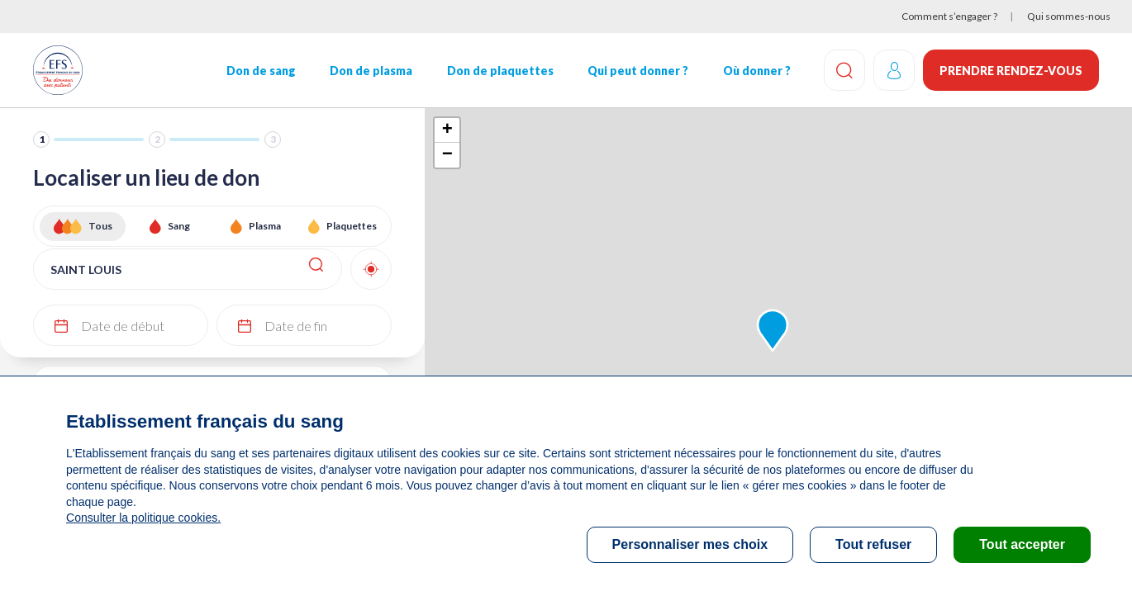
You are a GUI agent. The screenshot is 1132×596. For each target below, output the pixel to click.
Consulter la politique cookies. (143, 517)
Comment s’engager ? (949, 16)
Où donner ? (756, 71)
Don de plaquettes (499, 71)
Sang (179, 226)
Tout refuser (873, 544)
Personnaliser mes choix (690, 544)
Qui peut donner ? (637, 71)
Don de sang (261, 71)
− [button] (447, 155)
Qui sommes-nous (1069, 16)
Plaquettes (351, 226)
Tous (100, 226)
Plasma (265, 226)
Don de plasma (371, 71)
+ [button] (447, 130)
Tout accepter (1022, 544)
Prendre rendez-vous (1010, 71)
